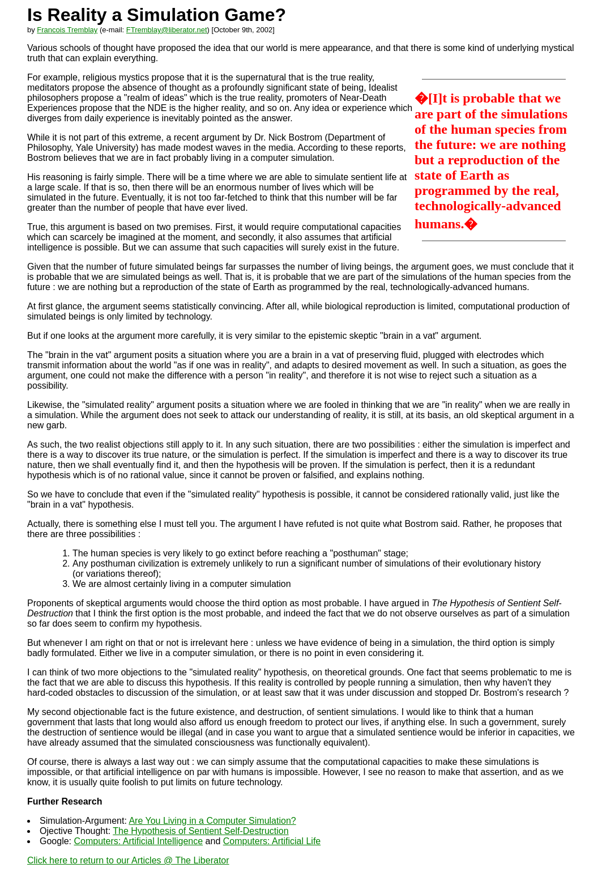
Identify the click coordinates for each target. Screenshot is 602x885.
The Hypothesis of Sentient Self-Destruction (200, 831)
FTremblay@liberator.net (166, 29)
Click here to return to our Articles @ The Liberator (128, 860)
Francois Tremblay (67, 29)
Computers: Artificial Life (272, 841)
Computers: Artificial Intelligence (138, 841)
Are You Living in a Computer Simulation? (212, 821)
